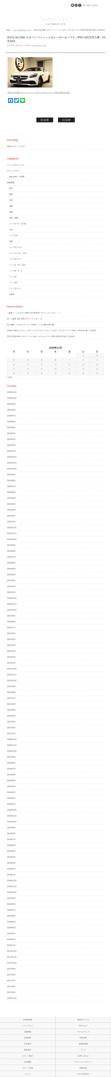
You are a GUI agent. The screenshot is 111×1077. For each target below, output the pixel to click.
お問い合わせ (83, 1056)
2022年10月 (12, 610)
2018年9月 (11, 898)
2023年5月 (11, 569)
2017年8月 (11, 975)
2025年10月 (12, 398)
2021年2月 (11, 728)
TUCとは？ (83, 1026)
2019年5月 (11, 851)
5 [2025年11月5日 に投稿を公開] (41, 360)
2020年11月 (12, 745)
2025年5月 (11, 427)
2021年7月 (11, 698)
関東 (11, 194)
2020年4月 (11, 786)
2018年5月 (11, 922)
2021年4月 (11, 716)
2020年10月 (12, 751)
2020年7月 (11, 769)
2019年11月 (12, 816)
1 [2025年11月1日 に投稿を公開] (83, 355)
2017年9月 (11, 969)
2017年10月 (12, 963)
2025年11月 (12, 392)
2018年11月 (12, 886)
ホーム (27, 1074)
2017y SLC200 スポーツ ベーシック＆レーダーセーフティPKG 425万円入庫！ (39, 93)
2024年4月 (11, 504)
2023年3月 (11, 580)
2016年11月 (12, 998)
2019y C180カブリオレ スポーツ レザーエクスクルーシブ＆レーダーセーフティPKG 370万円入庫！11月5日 (51, 330)
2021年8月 (11, 692)
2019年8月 (11, 833)
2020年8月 (11, 763)
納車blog (83, 1068)
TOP (8, 30)
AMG (11, 212)
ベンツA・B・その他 (17, 224)
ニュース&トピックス (21, 30)
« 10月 (9, 377)
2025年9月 (11, 404)
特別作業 (83, 1038)
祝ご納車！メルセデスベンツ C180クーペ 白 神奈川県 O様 (30, 325)
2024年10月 (12, 469)
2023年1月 (11, 592)
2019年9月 (11, 828)
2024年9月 (11, 475)
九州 (11, 230)
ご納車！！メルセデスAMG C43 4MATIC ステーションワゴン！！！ (34, 313)
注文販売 (27, 1044)
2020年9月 (11, 757)
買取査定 (27, 1050)
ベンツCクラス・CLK (17, 253)
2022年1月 (11, 663)
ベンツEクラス (15, 259)
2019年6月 (11, 845)
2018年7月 (11, 910)
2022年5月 (11, 639)
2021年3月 (11, 722)
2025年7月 (11, 416)
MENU (105, 5)
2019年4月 (11, 857)
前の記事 (45, 120)
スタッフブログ (13, 171)
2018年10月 (12, 892)
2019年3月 (11, 863)
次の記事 (66, 120)
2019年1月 (11, 875)
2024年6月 (11, 492)
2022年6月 (11, 633)
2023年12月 (12, 528)
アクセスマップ (83, 1032)
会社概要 (27, 1062)
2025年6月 (11, 422)
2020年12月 (12, 739)
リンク (83, 1050)
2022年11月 (12, 604)
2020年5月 (11, 781)
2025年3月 (11, 439)
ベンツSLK (13, 283)
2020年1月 (11, 804)
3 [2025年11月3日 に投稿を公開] (13, 360)
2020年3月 (11, 792)
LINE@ (72, 5)
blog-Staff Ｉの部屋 (16, 177)
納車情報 (10, 182)
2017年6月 (11, 986)
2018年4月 (11, 928)
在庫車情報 (27, 1020)
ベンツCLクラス (15, 247)
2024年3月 (11, 510)
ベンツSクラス (15, 288)
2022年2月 (11, 657)
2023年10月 (12, 539)
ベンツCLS (13, 235)
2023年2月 (11, 586)
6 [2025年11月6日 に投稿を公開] (55, 360)
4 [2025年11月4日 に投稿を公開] (27, 360)
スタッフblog (27, 1068)
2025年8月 (11, 410)
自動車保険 (83, 1044)
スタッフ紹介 (27, 1056)
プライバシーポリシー (83, 1062)
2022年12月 (12, 598)
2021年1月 (11, 733)
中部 (11, 200)
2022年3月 (11, 651)
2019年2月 (11, 869)
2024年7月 (11, 486)
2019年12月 (12, 810)
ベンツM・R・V (15, 271)
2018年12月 (12, 881)
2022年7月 (11, 628)
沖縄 (11, 241)
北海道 (11, 294)
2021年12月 (12, 669)
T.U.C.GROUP (83, 1074)
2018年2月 (11, 939)
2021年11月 (12, 675)
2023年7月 (11, 557)
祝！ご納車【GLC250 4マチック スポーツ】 (25, 319)
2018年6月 (11, 916)
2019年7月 (11, 839)
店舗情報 (27, 1032)
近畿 (11, 206)
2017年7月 (11, 981)
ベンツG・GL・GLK (17, 265)
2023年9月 (11, 545)
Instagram (76, 5)
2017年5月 (11, 992)
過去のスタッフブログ (16, 146)
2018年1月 (11, 945)
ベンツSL (13, 277)
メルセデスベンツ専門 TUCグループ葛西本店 (29, 5)
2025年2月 (11, 445)
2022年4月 (11, 645)
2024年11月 (12, 463)
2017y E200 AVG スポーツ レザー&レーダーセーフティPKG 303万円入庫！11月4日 (41, 336)
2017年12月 (12, 951)
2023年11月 (12, 533)
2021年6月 (11, 704)
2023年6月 (11, 563)
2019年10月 (12, 822)
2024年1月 (11, 522)
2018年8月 (11, 904)
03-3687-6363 (89, 5)
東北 (11, 188)
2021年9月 (11, 686)
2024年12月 (12, 457)
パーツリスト (27, 1026)
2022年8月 (11, 622)
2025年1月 (11, 451)
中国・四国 (13, 218)
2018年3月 (11, 933)
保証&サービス (83, 1020)
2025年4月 (11, 433)
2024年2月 (11, 516)
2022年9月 (11, 616)
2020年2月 (11, 798)
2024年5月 (11, 498)
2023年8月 (11, 551)
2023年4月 (11, 575)
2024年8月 (11, 480)
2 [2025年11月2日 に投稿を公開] (97, 355)
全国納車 (27, 1038)
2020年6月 (11, 775)
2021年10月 (12, 680)
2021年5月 (11, 710)
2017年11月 (12, 957)
